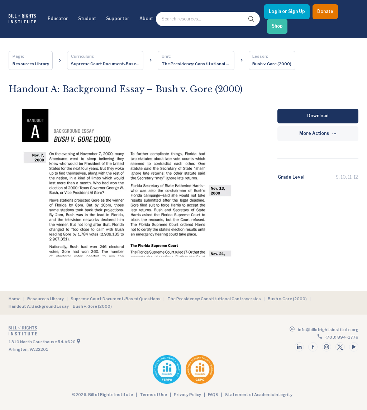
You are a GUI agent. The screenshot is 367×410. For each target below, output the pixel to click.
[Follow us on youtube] (353, 347)
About (146, 18)
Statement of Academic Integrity (258, 394)
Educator (58, 18)
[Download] (317, 116)
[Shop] (277, 26)
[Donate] (325, 11)
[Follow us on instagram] (326, 347)
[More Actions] (317, 133)
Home (14, 298)
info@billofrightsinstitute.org (328, 329)
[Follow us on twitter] (340, 347)
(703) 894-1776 (341, 337)
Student (87, 18)
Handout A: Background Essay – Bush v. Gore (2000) (60, 306)
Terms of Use (153, 394)
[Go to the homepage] (95, 332)
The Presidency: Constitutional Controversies (214, 298)
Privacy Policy (187, 394)
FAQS (213, 394)
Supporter (117, 18)
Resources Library (45, 298)
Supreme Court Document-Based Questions (116, 298)
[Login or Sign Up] (287, 11)
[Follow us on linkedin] (299, 347)
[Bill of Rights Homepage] (22, 19)
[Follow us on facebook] (313, 347)
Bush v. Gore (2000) (287, 298)
